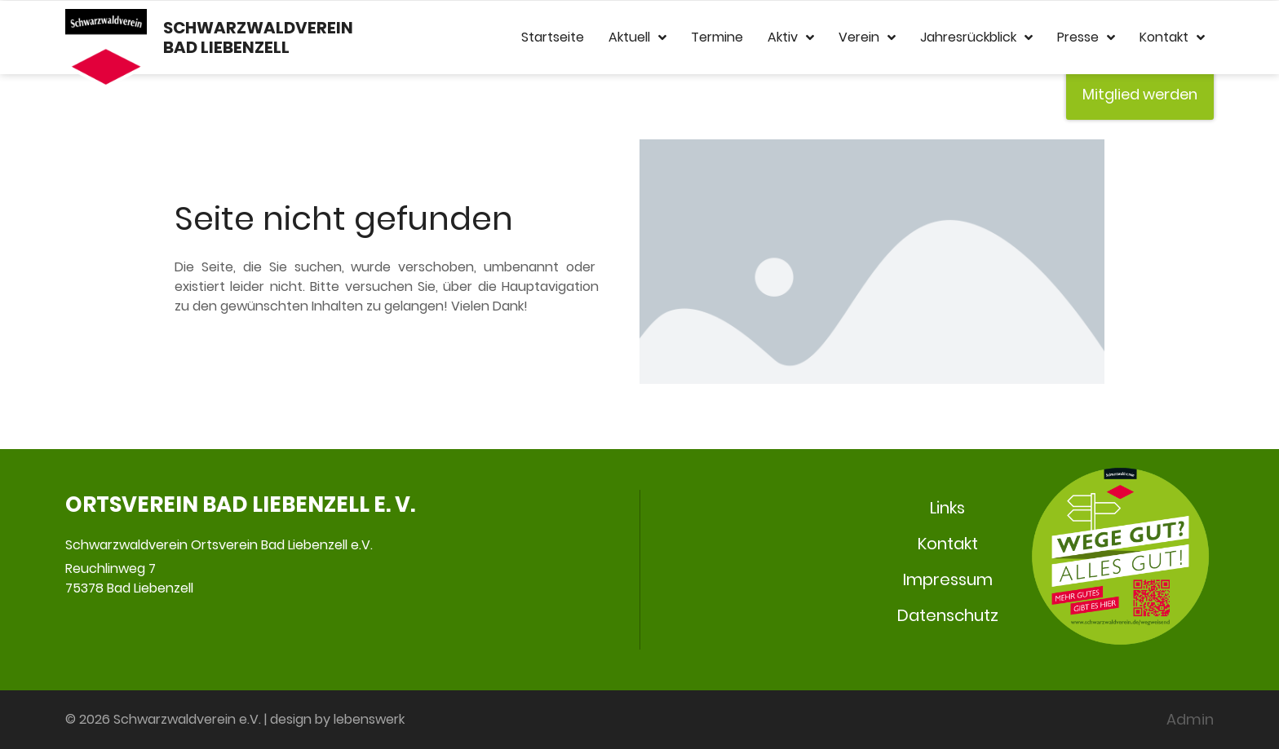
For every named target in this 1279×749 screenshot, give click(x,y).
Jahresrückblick (976, 37)
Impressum (948, 579)
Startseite (552, 37)
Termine (717, 37)
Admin (1190, 719)
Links (947, 507)
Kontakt (1172, 37)
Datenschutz (947, 615)
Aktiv (791, 37)
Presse (1086, 37)
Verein (867, 37)
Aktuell (637, 37)
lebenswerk (369, 719)
